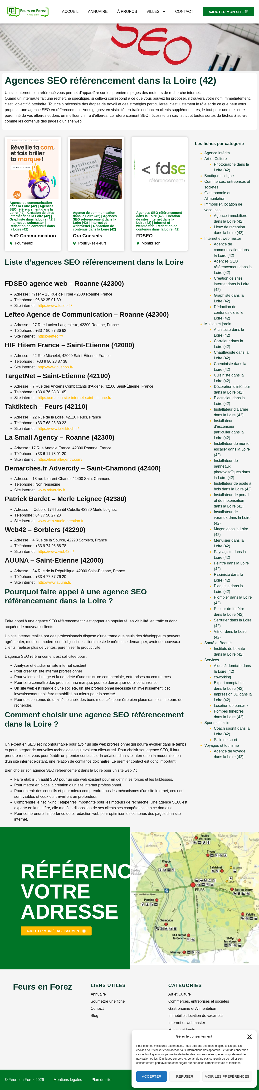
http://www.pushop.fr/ (55, 367)
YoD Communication (33, 235)
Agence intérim (217, 153)
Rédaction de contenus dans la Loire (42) (228, 312)
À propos (127, 11)
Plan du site (102, 1080)
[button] (249, 1036)
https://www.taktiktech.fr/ (58, 429)
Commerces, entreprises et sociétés (198, 1001)
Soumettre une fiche (108, 1001)
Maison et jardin (217, 324)
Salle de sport (225, 740)
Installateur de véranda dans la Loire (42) (232, 517)
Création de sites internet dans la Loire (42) (231, 284)
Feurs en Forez (42, 986)
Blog (94, 1016)
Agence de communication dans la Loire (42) (231, 250)
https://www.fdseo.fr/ (55, 306)
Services (211, 660)
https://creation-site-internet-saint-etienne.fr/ (74, 398)
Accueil (70, 11)
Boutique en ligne (219, 176)
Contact (184, 11)
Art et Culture (215, 159)
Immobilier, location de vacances (195, 1016)
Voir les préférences (227, 1076)
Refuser (184, 1076)
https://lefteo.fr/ (50, 336)
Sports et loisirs (217, 723)
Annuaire (98, 11)
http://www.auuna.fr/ (54, 582)
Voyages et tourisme (221, 745)
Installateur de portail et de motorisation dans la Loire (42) (231, 500)
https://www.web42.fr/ (55, 552)
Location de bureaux (231, 706)
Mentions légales (68, 1080)
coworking (222, 677)
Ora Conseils (87, 235)
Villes (156, 11)
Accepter (151, 1076)
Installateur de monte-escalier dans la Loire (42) (232, 449)
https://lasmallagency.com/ (60, 459)
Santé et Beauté (218, 643)
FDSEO (144, 235)
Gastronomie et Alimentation (192, 1008)
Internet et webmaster (222, 238)
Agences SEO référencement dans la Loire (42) (233, 267)
